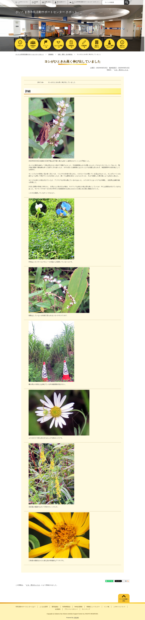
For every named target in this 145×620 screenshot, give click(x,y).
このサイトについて (23, 2)
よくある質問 (44, 606)
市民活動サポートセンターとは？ (26, 606)
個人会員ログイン (61, 2)
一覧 (45, 46)
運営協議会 (55, 606)
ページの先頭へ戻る (123, 600)
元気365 (76, 617)
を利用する (109, 46)
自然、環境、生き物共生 (65, 54)
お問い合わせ (47, 2)
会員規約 (57, 609)
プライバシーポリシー (71, 609)
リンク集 (106, 606)
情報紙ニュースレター (93, 606)
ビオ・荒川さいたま (121, 70)
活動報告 (50, 54)
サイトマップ (86, 609)
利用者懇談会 (66, 606)
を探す (33, 46)
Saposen (122, 46)
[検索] (127, 2)
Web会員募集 (78, 606)
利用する (97, 46)
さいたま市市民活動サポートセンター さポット (29, 54)
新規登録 (36, 2)
